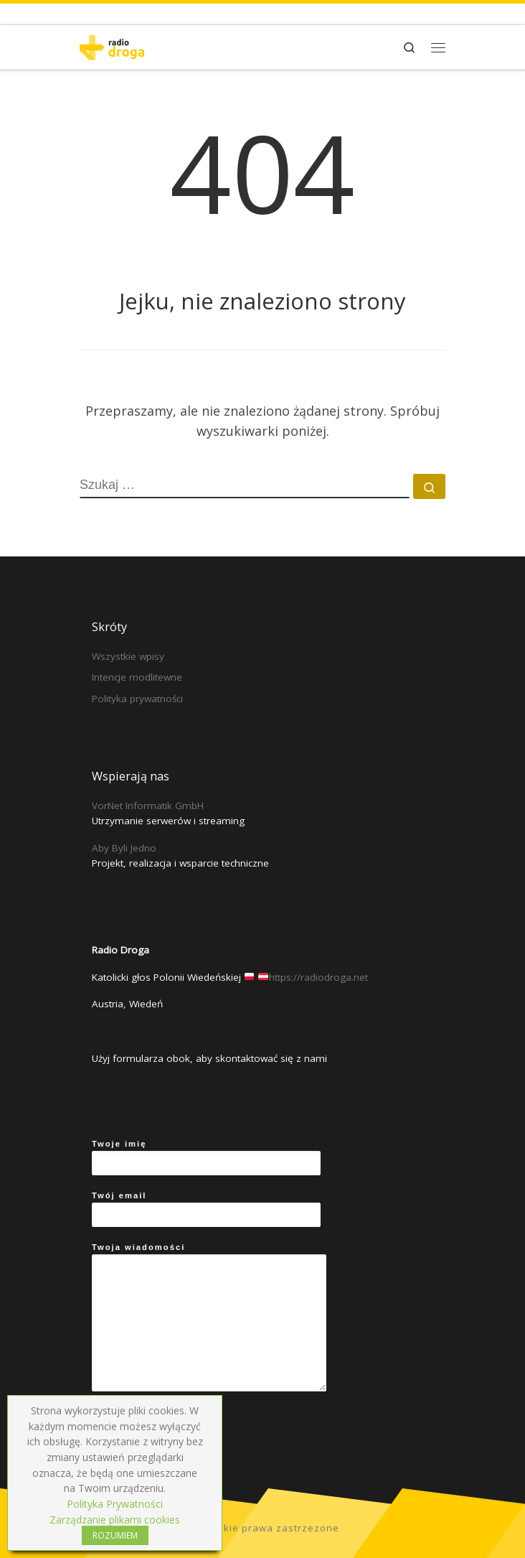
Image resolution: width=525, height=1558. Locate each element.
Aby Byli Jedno (124, 847)
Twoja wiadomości (209, 1317)
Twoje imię (206, 1157)
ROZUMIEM (115, 1535)
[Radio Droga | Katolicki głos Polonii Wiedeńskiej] (112, 45)
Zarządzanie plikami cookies (114, 1519)
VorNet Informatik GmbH (148, 805)
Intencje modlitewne (137, 677)
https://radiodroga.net (318, 977)
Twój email (206, 1209)
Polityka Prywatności (115, 1504)
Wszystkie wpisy (128, 656)
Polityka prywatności (137, 698)
